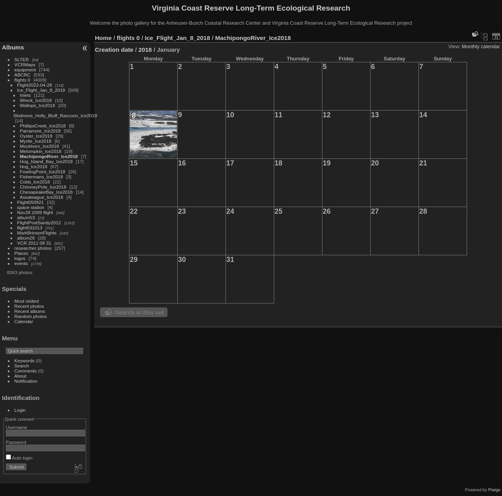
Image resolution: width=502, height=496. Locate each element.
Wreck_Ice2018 (36, 100)
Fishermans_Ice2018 (41, 176)
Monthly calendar (481, 46)
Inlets (25, 95)
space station (30, 207)
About (21, 375)
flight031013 (29, 227)
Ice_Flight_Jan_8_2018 (41, 90)
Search (22, 365)
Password (16, 442)
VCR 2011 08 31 (34, 242)
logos (20, 258)
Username (16, 427)
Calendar (24, 321)
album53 (26, 217)
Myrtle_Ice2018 (35, 141)
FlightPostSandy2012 (39, 222)
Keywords (25, 360)
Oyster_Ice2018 (36, 135)
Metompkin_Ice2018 (41, 151)
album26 (26, 237)
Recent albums (30, 311)
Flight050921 (30, 202)
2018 (145, 49)
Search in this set (139, 312)
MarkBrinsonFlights (37, 232)
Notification (26, 380)
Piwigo (494, 489)
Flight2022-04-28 (34, 84)
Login (20, 409)
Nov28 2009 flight (35, 212)
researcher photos (33, 248)
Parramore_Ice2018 (40, 130)
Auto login (19, 457)
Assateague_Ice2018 (42, 197)
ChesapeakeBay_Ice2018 (46, 191)
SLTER (22, 59)
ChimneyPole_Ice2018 (43, 186)
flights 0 (23, 79)
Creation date (114, 49)
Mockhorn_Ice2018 (39, 146)
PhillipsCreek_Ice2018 (43, 125)
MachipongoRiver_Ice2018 (49, 156)
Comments (26, 370)
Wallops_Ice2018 (37, 105)
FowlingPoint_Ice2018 (42, 171)
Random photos (31, 316)
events (21, 263)
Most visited (27, 300)
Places (21, 253)
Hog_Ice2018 (33, 166)
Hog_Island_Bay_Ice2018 (46, 161)
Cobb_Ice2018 (35, 181)
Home (103, 38)
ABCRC (23, 74)
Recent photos (29, 306)
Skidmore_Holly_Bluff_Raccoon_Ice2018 (55, 115)
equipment (25, 69)
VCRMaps (25, 64)
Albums (13, 47)
